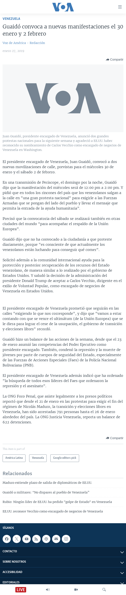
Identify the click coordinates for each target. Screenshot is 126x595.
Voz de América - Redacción (24, 43)
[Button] (114, 59)
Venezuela (11, 19)
